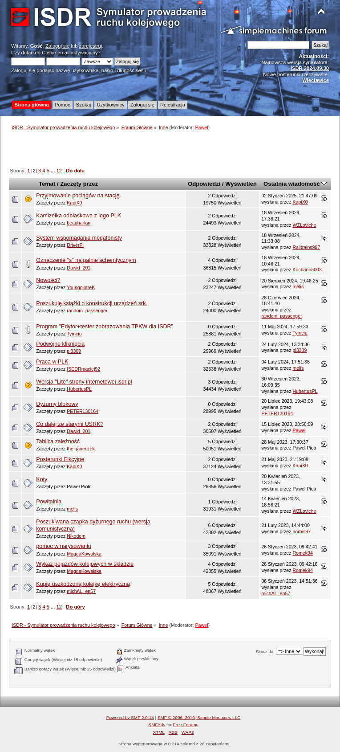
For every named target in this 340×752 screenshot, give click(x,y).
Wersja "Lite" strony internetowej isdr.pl (84, 382)
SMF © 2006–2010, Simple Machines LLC (199, 717)
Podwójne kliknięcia (60, 344)
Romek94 (302, 553)
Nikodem (76, 536)
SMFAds (157, 724)
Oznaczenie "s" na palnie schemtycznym (86, 260)
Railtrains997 (306, 247)
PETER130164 (82, 411)
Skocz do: (265, 651)
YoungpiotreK (81, 287)
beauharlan (78, 222)
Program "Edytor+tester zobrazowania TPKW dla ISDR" (104, 326)
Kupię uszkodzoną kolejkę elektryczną (83, 584)
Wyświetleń (241, 183)
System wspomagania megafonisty (79, 238)
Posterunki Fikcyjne (60, 459)
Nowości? (48, 280)
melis (298, 286)
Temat (47, 183)
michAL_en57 (81, 591)
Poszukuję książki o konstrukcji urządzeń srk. (91, 303)
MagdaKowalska (84, 553)
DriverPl (75, 245)
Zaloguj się (57, 46)
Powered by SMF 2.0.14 (130, 717)
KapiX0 (74, 202)
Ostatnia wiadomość (295, 183)
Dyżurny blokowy (57, 404)
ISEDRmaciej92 (83, 369)
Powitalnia (48, 502)
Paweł (201, 127)
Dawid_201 (78, 267)
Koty (41, 479)
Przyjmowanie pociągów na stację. (78, 195)
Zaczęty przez (79, 183)
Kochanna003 (306, 269)
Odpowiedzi (204, 183)
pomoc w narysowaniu (63, 546)
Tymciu (74, 333)
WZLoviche (304, 225)
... (53, 170)
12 (58, 170)
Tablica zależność (58, 441)
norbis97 (301, 531)
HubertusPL (79, 389)
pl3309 (74, 351)
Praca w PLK (52, 362)
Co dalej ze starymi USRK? (69, 424)
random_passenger (87, 310)
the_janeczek (80, 448)
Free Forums (185, 724)
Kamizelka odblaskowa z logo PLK (78, 216)
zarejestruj (90, 46)
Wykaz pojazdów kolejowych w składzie (85, 564)
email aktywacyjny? (79, 52)
